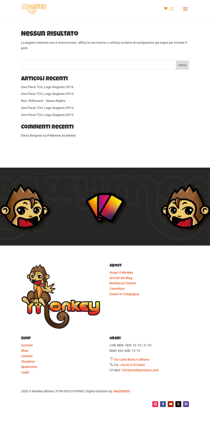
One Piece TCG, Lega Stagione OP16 (47, 87)
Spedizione (29, 367)
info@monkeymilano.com (140, 370)
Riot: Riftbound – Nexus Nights (43, 101)
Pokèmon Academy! (61, 135)
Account (27, 345)
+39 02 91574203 (132, 365)
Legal (25, 372)
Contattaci (117, 288)
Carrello (27, 356)
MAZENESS (122, 391)
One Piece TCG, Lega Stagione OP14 (47, 108)
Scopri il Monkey (121, 272)
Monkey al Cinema (123, 283)
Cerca (182, 65)
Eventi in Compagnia (124, 294)
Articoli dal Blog (121, 278)
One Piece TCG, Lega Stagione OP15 (47, 94)
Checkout (28, 361)
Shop (24, 350)
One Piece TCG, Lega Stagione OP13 (47, 115)
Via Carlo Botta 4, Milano (131, 359)
